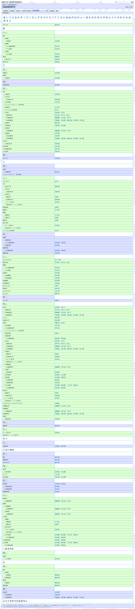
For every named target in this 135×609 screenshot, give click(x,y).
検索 (57, 10)
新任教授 (12, 10)
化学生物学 (21, 104)
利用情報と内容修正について (78, 605)
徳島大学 (4, 5)
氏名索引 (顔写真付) (26, 10)
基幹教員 (52, 10)
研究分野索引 (36, 10)
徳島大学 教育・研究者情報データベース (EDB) (21, 605)
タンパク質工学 (18, 204)
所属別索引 (5, 10)
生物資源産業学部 (12, 5)
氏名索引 (18, 10)
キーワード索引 (44, 10)
